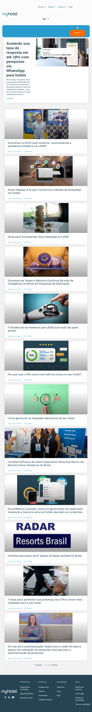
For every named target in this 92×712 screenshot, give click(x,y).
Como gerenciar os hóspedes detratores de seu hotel (41, 418)
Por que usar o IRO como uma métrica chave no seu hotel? (44, 374)
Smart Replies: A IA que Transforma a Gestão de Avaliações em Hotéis (44, 191)
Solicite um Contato (79, 688)
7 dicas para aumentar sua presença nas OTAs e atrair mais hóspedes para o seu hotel (45, 601)
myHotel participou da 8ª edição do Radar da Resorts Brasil (45, 555)
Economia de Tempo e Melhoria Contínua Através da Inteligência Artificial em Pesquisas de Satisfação (40, 282)
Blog (70, 7)
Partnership (43, 696)
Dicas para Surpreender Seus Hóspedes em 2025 (38, 236)
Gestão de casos (26, 698)
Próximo (54, 665)
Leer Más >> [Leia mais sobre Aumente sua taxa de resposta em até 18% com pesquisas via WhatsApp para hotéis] (10, 98)
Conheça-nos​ (44, 687)
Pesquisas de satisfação (25, 688)
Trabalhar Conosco (45, 700)
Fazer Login (79, 694)
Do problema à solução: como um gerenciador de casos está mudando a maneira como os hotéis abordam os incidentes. (45, 510)
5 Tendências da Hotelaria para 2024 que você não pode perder (43, 329)
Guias (59, 691)
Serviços (42, 7)
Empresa (52, 7)
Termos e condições (82, 704)
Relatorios (61, 687)
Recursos (62, 7)
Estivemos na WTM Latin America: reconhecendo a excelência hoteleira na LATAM (39, 144)
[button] (78, 28)
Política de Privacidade (79, 699)
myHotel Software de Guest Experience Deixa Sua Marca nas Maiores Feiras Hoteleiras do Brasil (46, 463)
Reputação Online (26, 694)
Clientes (42, 691)
